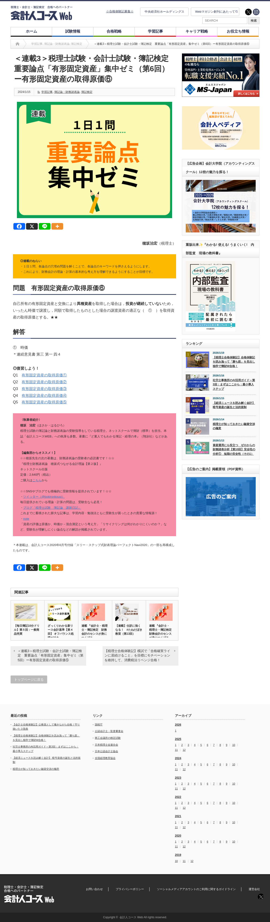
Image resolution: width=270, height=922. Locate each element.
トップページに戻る (29, 679)
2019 (178, 855)
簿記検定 (87, 92)
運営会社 (254, 889)
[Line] (44, 226)
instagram (256, 12)
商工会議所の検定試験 (108, 737)
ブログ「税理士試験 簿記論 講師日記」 (52, 507)
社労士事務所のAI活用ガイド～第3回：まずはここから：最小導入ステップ (234, 385)
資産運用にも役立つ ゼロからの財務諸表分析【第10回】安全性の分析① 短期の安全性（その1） (234, 449)
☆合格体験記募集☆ (120, 11)
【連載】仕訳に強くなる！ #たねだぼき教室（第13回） (128, 629)
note (26, 518)
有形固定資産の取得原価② (44, 382)
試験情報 (72, 31)
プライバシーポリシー (130, 889)
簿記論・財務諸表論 (67, 92)
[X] (32, 226)
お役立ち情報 (238, 31)
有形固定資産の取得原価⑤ (44, 402)
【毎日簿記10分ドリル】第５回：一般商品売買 (26, 629)
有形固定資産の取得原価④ (44, 396)
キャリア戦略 (196, 31)
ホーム (31, 31)
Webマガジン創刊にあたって (215, 11)
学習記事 (155, 31)
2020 (178, 835)
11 (176, 750)
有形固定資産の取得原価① (44, 375)
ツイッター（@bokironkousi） (44, 496)
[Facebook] (19, 226)
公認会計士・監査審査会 (109, 731)
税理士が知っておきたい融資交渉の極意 (234, 426)
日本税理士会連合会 (106, 744)
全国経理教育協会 (105, 758)
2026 (178, 724)
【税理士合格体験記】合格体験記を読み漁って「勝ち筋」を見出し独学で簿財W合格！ (234, 362)
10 (233, 745)
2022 (178, 797)
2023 (178, 777)
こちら (37, 480)
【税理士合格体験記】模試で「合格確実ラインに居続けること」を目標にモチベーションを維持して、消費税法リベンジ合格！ (137, 655)
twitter (248, 12)
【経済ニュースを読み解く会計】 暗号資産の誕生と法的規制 (234, 405)
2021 (178, 816)
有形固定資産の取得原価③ (44, 389)
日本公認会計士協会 (106, 751)
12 (184, 750)
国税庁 (99, 724)
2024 (178, 758)
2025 (178, 739)
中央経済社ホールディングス (164, 11)
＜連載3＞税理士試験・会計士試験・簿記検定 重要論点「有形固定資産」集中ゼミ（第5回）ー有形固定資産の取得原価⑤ (50, 655)
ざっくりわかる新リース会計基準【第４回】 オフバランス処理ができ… (61, 631)
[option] (220, 75)
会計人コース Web (131, 917)
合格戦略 (114, 31)
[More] (57, 226)
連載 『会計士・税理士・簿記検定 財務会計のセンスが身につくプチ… (94, 631)
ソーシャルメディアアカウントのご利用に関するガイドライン (196, 889)
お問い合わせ (94, 889)
